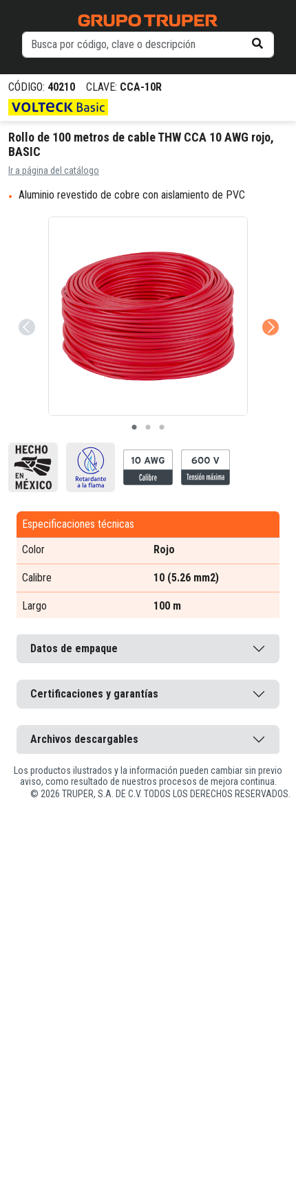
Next (269, 308)
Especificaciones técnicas (78, 524)
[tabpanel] (148, 316)
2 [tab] (148, 427)
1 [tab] (134, 427)
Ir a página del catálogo (53, 170)
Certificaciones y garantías (94, 693)
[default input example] (148, 45)
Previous (25, 308)
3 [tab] (162, 427)
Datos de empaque (74, 648)
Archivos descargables (84, 739)
